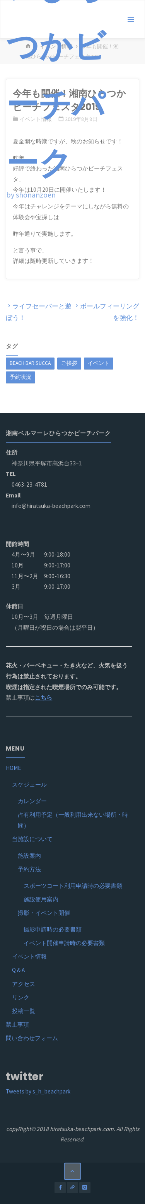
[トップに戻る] (73, 1171)
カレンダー (32, 801)
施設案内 (29, 855)
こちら (43, 697)
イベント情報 (29, 956)
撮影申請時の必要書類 (53, 929)
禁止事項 (17, 1024)
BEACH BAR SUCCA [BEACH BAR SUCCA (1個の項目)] (30, 362)
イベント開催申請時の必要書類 (64, 943)
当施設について (32, 839)
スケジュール (29, 784)
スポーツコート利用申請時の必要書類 (73, 885)
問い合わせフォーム (32, 1038)
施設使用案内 (41, 899)
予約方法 (29, 869)
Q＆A (18, 970)
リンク (20, 997)
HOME (13, 767)
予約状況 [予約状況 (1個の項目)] (20, 376)
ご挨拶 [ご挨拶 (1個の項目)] (69, 362)
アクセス (23, 984)
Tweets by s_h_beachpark (38, 1091)
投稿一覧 (23, 1011)
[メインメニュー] (131, 19)
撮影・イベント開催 (44, 912)
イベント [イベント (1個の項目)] (98, 362)
